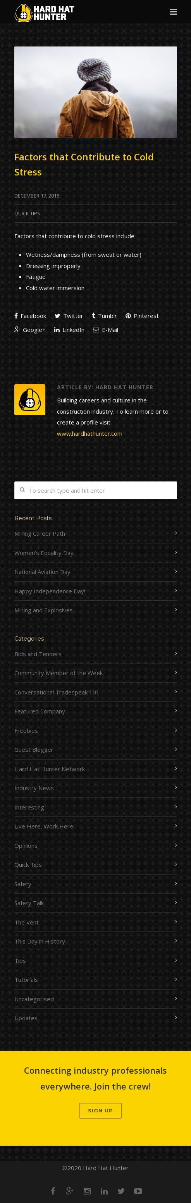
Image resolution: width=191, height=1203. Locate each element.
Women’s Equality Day (44, 553)
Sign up (100, 1110)
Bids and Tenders (38, 654)
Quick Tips (27, 213)
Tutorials (26, 979)
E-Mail (105, 329)
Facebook (30, 316)
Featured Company (39, 711)
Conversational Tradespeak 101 (57, 692)
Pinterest (142, 316)
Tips (20, 960)
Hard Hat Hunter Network (49, 769)
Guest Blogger (33, 749)
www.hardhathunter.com (89, 433)
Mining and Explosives (43, 610)
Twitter (69, 316)
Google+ (30, 329)
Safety (22, 884)
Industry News (34, 788)
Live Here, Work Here (43, 826)
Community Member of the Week (58, 673)
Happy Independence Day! (49, 591)
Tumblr (104, 316)
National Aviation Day (42, 572)
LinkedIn (69, 329)
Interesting (29, 807)
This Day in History (39, 941)
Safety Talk (29, 903)
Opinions (26, 845)
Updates (26, 1018)
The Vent (26, 922)
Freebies (26, 730)
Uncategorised (34, 999)
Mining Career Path (39, 533)
